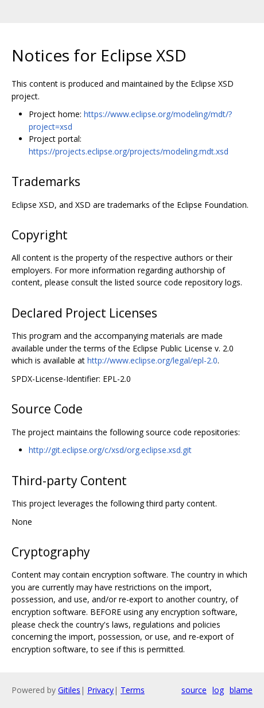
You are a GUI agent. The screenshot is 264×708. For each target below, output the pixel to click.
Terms (133, 689)
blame (241, 689)
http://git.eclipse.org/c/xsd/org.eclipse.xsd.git (110, 449)
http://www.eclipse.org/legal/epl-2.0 (152, 360)
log (218, 689)
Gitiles (69, 689)
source (194, 689)
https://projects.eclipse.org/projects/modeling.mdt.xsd (128, 151)
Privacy (100, 689)
